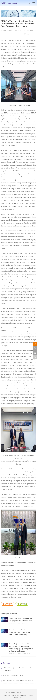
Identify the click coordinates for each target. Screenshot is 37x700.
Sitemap (13, 692)
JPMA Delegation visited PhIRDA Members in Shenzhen (17, 681)
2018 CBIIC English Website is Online (12, 676)
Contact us (18, 692)
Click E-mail (7, 692)
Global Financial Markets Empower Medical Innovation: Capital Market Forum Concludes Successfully (19, 632)
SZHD (20, 697)
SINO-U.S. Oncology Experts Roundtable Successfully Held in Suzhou (16, 669)
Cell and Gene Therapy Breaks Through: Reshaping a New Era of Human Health (20, 620)
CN (30, 3)
